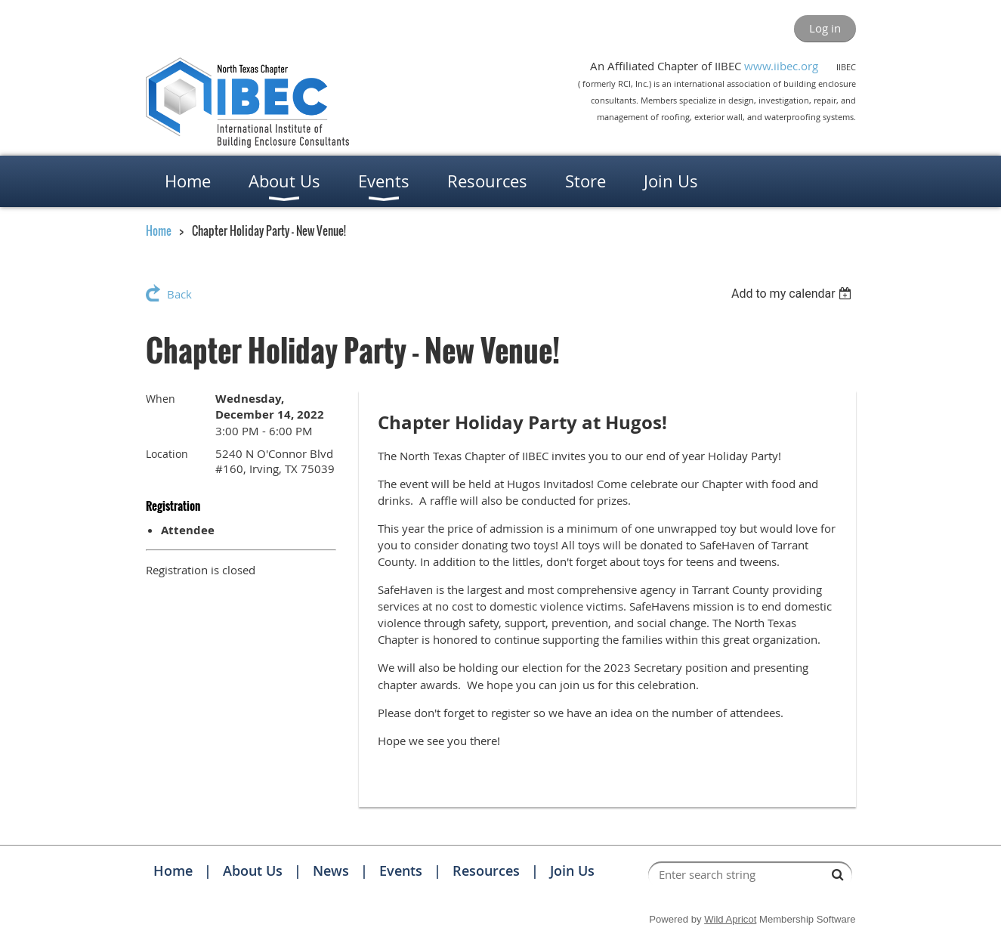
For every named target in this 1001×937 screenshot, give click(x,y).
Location (167, 454)
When (160, 398)
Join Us (572, 870)
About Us (253, 870)
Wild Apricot (730, 919)
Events (400, 870)
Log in (825, 28)
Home (158, 230)
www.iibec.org (781, 65)
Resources (486, 870)
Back (179, 294)
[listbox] (793, 293)
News (331, 870)
